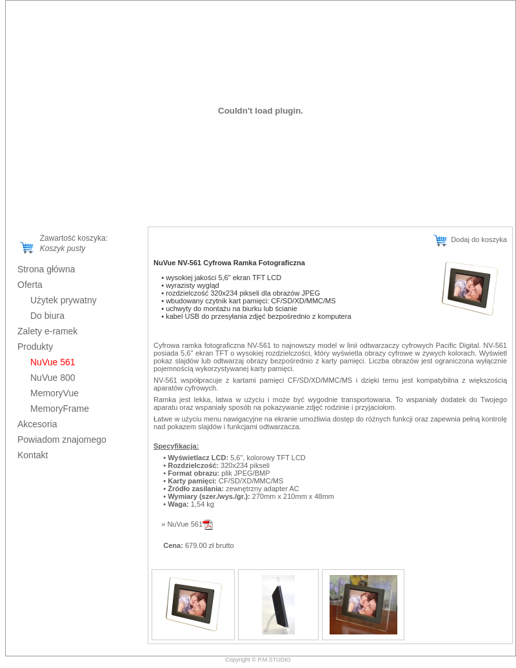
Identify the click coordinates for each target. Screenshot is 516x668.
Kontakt (32, 455)
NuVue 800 (52, 377)
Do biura (47, 315)
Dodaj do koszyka (469, 239)
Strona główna (46, 269)
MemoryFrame (59, 408)
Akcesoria (37, 424)
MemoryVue (54, 393)
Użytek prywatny (63, 300)
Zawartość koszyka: (71, 238)
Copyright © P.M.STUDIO (258, 659)
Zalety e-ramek (47, 331)
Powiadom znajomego (61, 439)
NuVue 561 (190, 524)
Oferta (30, 284)
